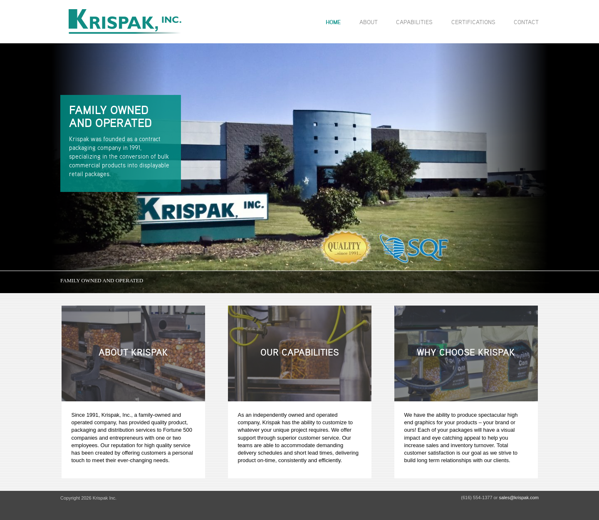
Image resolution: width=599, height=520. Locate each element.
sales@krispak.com (519, 497)
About (368, 21)
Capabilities (414, 21)
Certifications (473, 21)
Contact (526, 21)
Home (333, 22)
